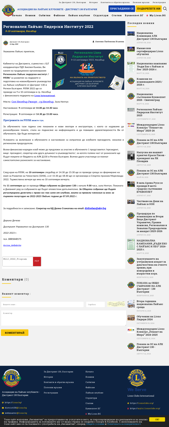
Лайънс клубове (79, 15)
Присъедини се (122, 8)
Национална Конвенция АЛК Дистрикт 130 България (152, 35)
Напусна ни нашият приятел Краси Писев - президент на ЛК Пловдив (151, 157)
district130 (14, 407)
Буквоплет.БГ (134, 15)
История (93, 2)
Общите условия (95, 424)
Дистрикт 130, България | (19, 42)
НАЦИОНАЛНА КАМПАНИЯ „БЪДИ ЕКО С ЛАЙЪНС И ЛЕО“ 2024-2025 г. (152, 245)
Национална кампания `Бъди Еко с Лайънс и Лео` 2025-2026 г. (152, 66)
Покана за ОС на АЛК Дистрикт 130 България (152, 141)
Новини (30, 15)
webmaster (14, 413)
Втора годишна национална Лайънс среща (150, 304)
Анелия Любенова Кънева (107, 41)
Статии (117, 15)
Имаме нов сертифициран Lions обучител (150, 51)
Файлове (59, 15)
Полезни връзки (141, 2)
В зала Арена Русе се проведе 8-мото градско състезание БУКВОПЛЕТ (150, 187)
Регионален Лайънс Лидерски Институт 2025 (150, 112)
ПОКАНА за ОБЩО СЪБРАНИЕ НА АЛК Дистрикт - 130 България (149, 287)
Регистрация (159, 2)
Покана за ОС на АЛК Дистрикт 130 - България (150, 347)
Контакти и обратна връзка (115, 2)
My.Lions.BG (156, 15)
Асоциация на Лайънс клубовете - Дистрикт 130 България (63, 9)
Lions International (45, 95)
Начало (17, 15)
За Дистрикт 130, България (72, 2)
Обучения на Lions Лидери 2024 (149, 318)
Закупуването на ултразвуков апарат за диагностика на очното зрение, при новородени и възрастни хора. (152, 266)
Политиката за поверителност (124, 424)
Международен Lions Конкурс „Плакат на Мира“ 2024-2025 (150, 331)
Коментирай (14, 332)
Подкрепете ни (148, 8)
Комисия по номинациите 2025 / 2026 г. (149, 81)
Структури (101, 15)
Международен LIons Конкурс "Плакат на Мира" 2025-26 (150, 127)
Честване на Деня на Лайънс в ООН (150, 203)
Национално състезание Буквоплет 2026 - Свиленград (151, 97)
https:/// (12, 402)
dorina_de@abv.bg (13, 245)
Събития (45, 15)
